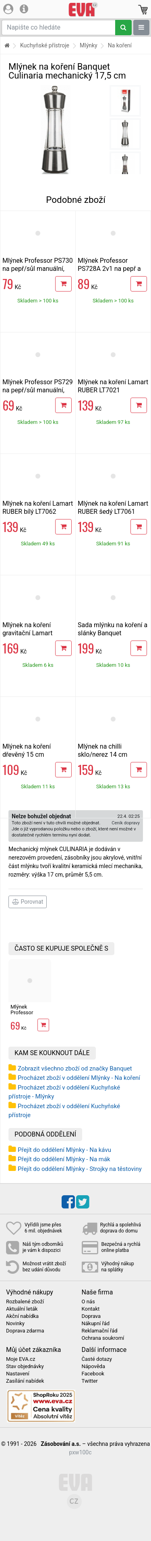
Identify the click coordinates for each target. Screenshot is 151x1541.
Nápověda (93, 1366)
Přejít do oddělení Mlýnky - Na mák (64, 1159)
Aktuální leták (21, 1309)
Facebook (93, 1374)
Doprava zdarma (25, 1331)
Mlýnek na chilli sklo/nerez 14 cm (102, 750)
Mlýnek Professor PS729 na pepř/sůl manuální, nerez (37, 390)
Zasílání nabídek (25, 1381)
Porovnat (27, 901)
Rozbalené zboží (25, 1302)
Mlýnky (88, 45)
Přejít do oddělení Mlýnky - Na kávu (64, 1150)
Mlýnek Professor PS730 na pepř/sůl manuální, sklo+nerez (37, 269)
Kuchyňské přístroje (44, 45)
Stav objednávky (25, 1366)
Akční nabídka (22, 1316)
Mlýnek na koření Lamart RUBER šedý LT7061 (113, 507)
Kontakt (91, 1309)
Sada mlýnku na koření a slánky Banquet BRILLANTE (112, 633)
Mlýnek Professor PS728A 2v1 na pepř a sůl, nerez (109, 269)
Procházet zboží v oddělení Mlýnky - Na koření (79, 1077)
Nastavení (17, 1374)
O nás (88, 1302)
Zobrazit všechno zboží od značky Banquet (75, 1068)
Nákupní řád (96, 1323)
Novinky (15, 1323)
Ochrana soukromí (103, 1338)
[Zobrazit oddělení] (141, 27)
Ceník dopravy (126, 823)
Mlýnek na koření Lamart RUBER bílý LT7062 (37, 507)
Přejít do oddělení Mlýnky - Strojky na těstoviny (80, 1169)
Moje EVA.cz (20, 1359)
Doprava (91, 1316)
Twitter (90, 1381)
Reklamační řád (100, 1331)
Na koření (120, 45)
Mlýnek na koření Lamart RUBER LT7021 (113, 386)
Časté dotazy (97, 1359)
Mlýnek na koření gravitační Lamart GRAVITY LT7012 (27, 633)
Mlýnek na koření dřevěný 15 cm (26, 750)
